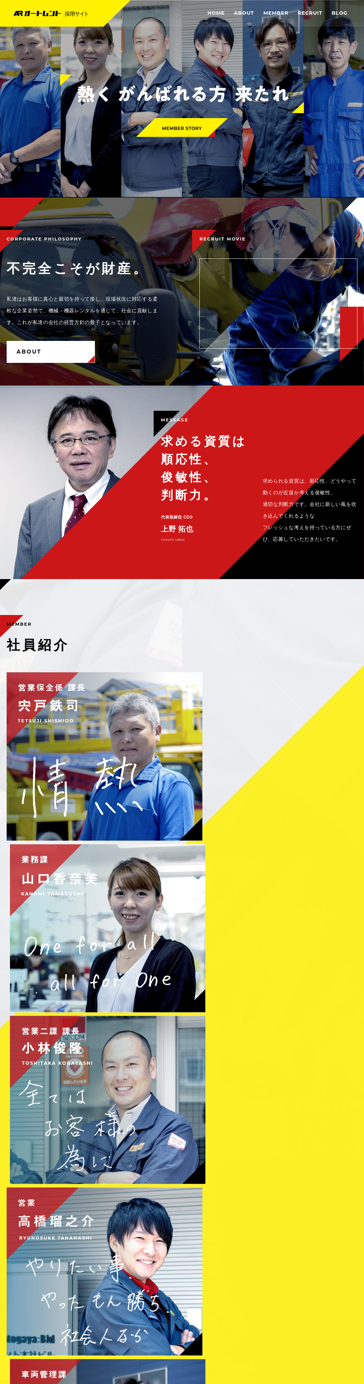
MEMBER (275, 13)
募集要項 (93, 970)
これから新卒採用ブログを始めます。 (54, 1081)
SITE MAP (343, 1332)
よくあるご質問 (270, 970)
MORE (335, 1004)
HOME (216, 13)
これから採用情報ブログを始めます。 (54, 1060)
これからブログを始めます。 (45, 1121)
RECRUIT (310, 13)
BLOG (339, 13)
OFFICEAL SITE (299, 1343)
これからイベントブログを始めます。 (54, 1040)
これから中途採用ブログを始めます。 (54, 1101)
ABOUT (244, 13)
